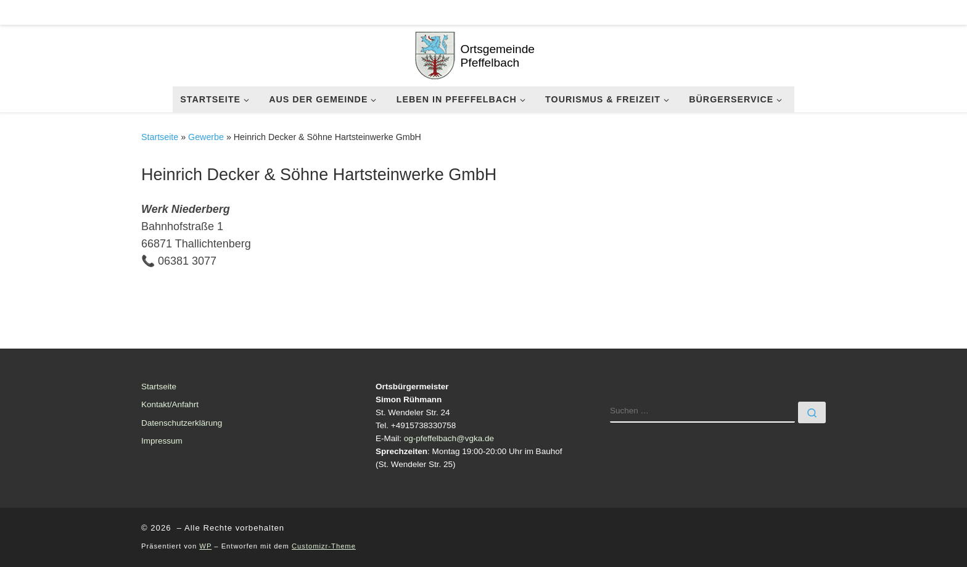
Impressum (162, 440)
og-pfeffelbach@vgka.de (449, 438)
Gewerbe (206, 137)
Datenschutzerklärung (181, 423)
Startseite (159, 137)
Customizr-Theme (324, 546)
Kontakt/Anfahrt (170, 404)
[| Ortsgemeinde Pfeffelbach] (435, 53)
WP (205, 546)
